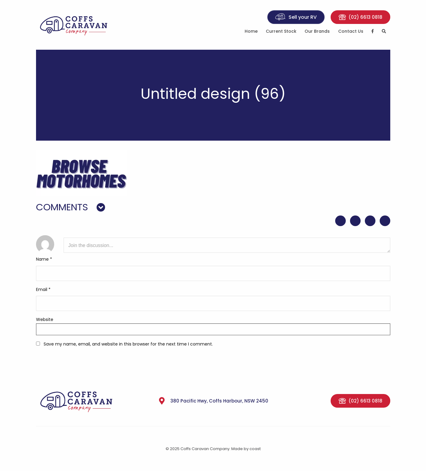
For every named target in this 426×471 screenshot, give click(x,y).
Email (43, 289)
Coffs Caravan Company (77, 25)
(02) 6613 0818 (360, 17)
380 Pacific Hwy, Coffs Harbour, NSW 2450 (213, 401)
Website (44, 319)
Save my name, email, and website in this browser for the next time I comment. (128, 344)
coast (255, 449)
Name (44, 259)
